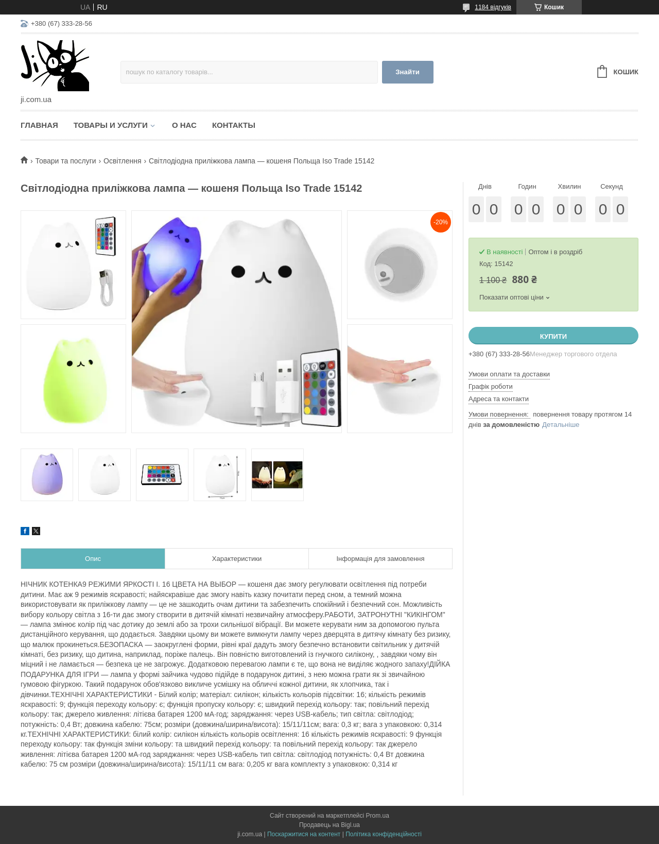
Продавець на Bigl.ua (329, 825)
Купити (553, 336)
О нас (184, 125)
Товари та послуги (65, 161)
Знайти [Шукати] (407, 72)
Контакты (233, 125)
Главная (39, 125)
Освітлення (122, 161)
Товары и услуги (111, 125)
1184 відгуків (493, 7)
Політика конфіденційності (383, 834)
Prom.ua (377, 815)
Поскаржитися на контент (303, 834)
